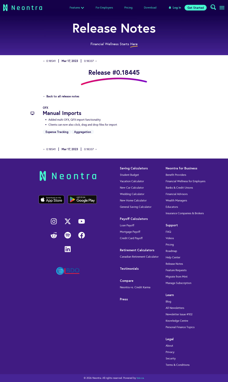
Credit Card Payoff (131, 238)
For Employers (104, 7)
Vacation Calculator (132, 181)
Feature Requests (176, 270)
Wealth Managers (176, 200)
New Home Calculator (133, 200)
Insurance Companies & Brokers (185, 213)
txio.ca (140, 378)
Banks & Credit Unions (179, 187)
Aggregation (82, 132)
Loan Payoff (127, 225)
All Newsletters (175, 308)
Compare (126, 280)
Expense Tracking (57, 132)
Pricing (128, 7)
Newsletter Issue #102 (179, 314)
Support (172, 225)
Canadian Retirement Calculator (139, 256)
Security (171, 358)
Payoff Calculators (134, 219)
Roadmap (171, 251)
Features (75, 7)
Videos (170, 238)
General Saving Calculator (135, 207)
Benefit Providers (176, 174)
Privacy (170, 352)
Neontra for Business (181, 168)
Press (124, 299)
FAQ (168, 231)
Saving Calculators (134, 168)
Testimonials (129, 268)
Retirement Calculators (137, 250)
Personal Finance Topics (180, 327)
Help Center (173, 257)
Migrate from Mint (177, 276)
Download (150, 7)
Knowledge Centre (177, 320)
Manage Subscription (178, 283)
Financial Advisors (177, 194)
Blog (168, 301)
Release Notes (174, 263)
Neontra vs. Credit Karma (135, 287)
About (169, 345)
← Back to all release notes (61, 96)
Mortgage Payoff (130, 231)
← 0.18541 (49, 61)
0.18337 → (90, 61)
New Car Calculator (132, 187)
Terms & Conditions (178, 365)
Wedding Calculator (132, 194)
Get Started (195, 7)
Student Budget (129, 174)
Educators (172, 207)
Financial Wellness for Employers (185, 181)
